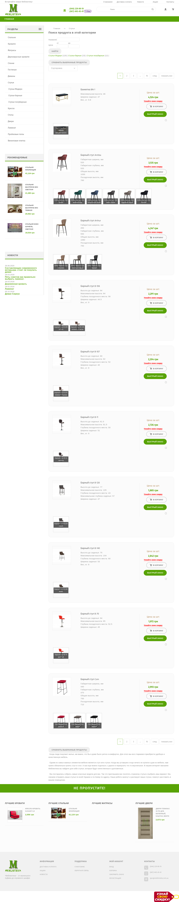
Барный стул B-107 (90, 352)
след (155, 75)
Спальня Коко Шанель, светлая (31, 226)
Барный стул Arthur (91, 221)
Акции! (155, 2)
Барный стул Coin (90, 679)
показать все (166, 75)
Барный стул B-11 (89, 417)
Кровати (12, 44)
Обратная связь (82, 870)
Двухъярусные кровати (18, 57)
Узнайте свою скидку (153, 101)
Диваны (11, 76)
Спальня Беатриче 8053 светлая (31, 187)
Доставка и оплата (124, 2)
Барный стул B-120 (90, 483)
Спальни (12, 37)
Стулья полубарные (95, 55)
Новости (140, 2)
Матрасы (12, 50)
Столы (10, 115)
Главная (9, 19)
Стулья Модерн (55, 55)
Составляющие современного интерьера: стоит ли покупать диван (21, 270)
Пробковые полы (16, 134)
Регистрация (115, 878)
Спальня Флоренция (30, 168)
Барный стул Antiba (91, 155)
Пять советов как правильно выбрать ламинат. (20, 278)
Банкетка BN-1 (88, 89)
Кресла (11, 108)
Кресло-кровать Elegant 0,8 (32, 810)
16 (147, 75)
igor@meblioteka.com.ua (159, 878)
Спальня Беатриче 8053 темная (31, 208)
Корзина (113, 870)
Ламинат (12, 128)
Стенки (11, 63)
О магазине (107, 2)
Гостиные (12, 70)
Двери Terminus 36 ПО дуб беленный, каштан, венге (163, 812)
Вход (111, 867)
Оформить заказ (116, 874)
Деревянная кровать (16, 284)
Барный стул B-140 (90, 548)
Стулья (72, 28)
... (140, 75)
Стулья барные (75, 55)
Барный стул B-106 (90, 286)
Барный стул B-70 (90, 614)
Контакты (170, 2)
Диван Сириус (12, 294)
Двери (11, 121)
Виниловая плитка (16, 140)
